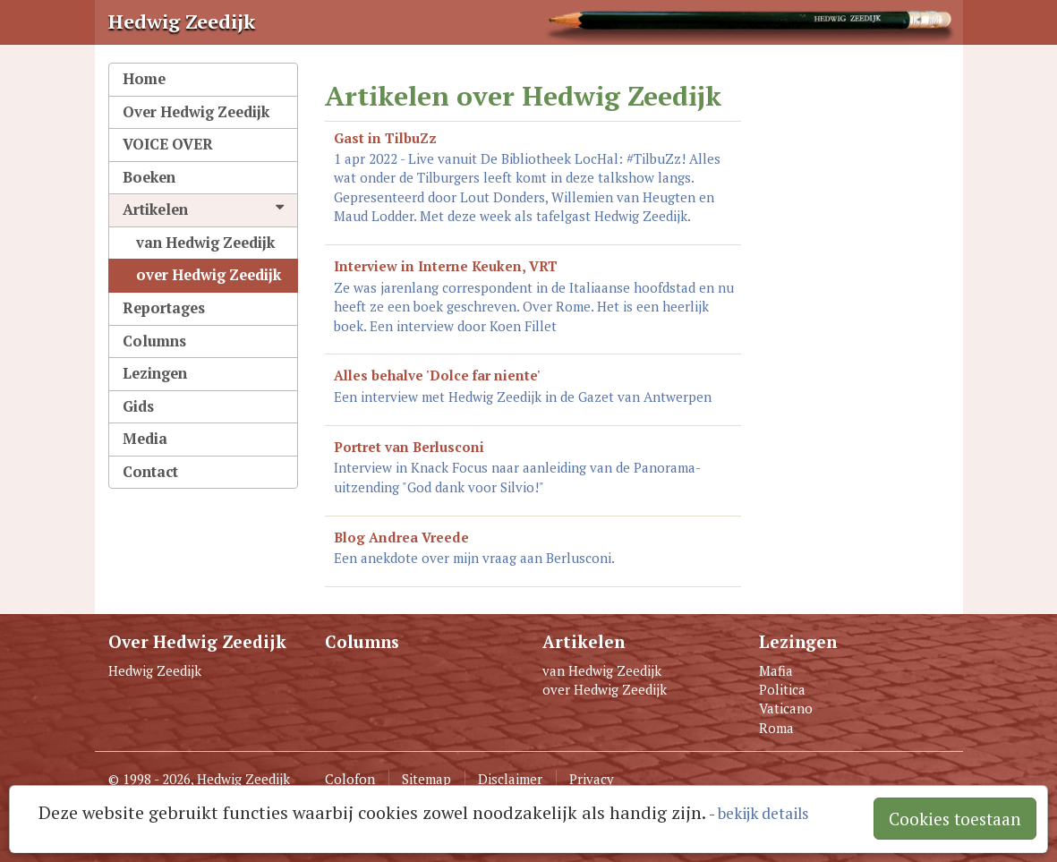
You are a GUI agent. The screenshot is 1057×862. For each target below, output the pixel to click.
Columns (154, 341)
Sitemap (426, 779)
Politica (782, 689)
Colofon (350, 779)
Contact (150, 472)
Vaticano (786, 708)
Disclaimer (510, 779)
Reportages (164, 308)
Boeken (149, 177)
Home (144, 79)
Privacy (591, 779)
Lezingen (155, 373)
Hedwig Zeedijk (154, 670)
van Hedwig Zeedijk (205, 242)
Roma (776, 728)
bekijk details (763, 813)
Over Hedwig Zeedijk (196, 112)
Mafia (776, 670)
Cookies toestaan (955, 818)
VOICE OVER (168, 144)
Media (145, 438)
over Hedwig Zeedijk (208, 275)
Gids (138, 406)
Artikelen (204, 209)
